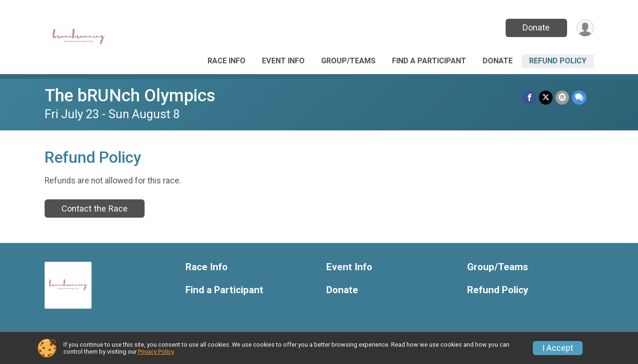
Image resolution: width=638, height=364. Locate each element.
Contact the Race (94, 208)
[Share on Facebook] (529, 97)
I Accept (557, 348)
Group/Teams (348, 60)
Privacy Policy (156, 351)
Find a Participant (429, 60)
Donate (536, 27)
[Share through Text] (579, 97)
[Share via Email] (562, 97)
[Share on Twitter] (546, 97)
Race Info (227, 60)
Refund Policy (557, 60)
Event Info (283, 60)
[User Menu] (585, 28)
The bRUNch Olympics (130, 95)
